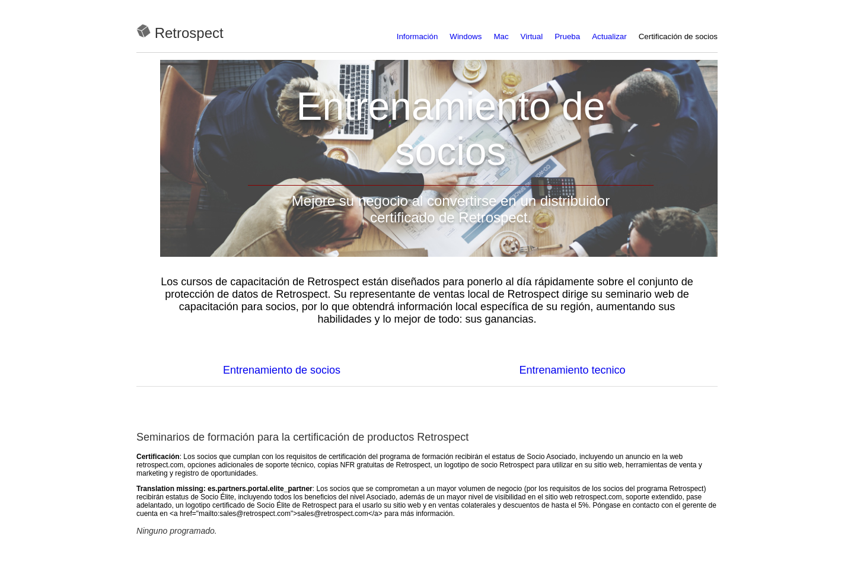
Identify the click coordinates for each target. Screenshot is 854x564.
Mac (500, 36)
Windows (466, 36)
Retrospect (189, 33)
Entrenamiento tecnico (572, 370)
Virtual (532, 36)
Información (417, 36)
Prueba (567, 36)
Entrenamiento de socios (281, 370)
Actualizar (609, 36)
